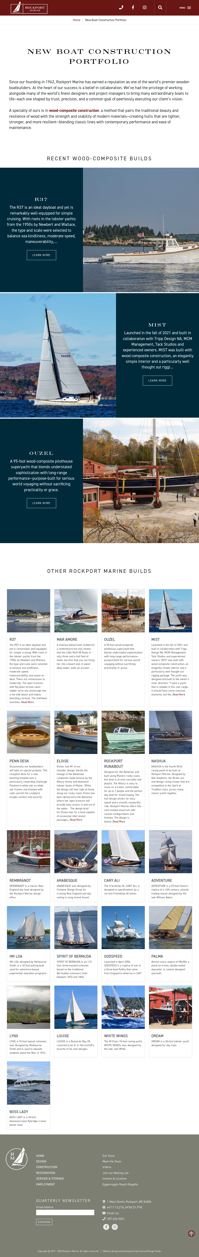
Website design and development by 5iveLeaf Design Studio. (132, 1251)
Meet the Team (111, 1161)
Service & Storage (50, 1178)
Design (41, 1161)
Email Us (113, 1213)
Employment (45, 1184)
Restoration (45, 1173)
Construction (46, 1167)
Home (76, 20)
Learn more (41, 255)
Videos (106, 1167)
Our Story (108, 1156)
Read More (27, 702)
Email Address (44, 1207)
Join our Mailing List (115, 1173)
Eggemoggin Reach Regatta (120, 1184)
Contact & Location (114, 1178)
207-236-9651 (116, 1219)
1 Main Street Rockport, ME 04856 (129, 1202)
